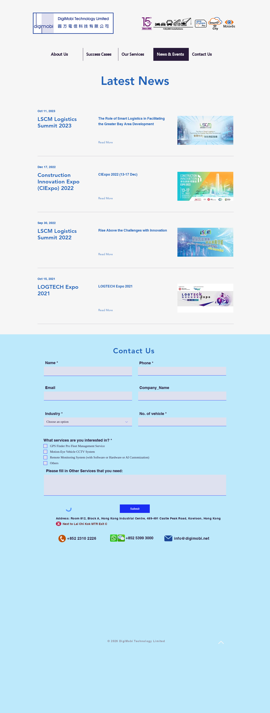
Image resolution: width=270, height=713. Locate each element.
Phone (145, 363)
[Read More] (106, 142)
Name (50, 363)
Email (50, 388)
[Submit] (135, 508)
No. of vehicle (151, 414)
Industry (52, 414)
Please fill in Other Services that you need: (84, 471)
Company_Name (154, 388)
